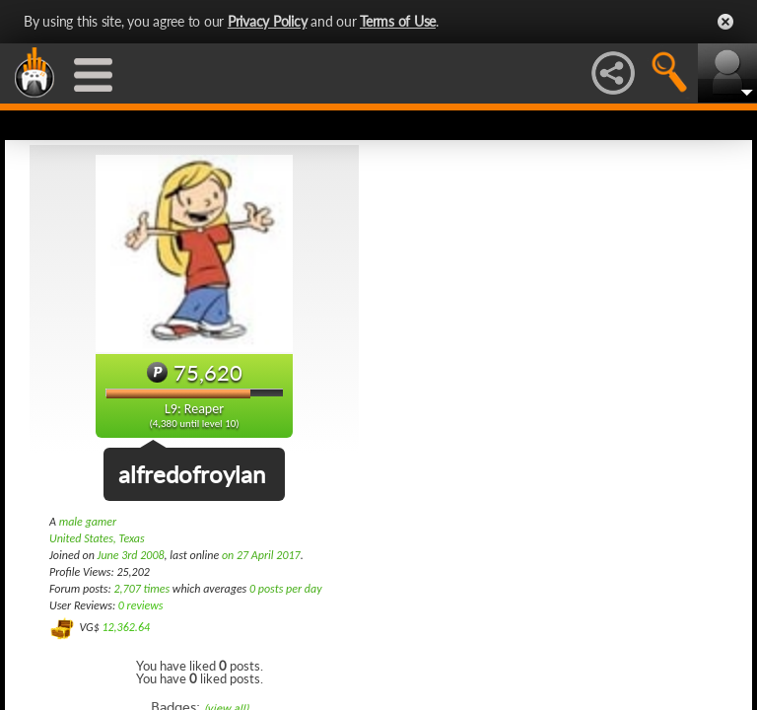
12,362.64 (126, 627)
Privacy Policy (268, 21)
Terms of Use (398, 21)
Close (725, 22)
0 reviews (141, 605)
